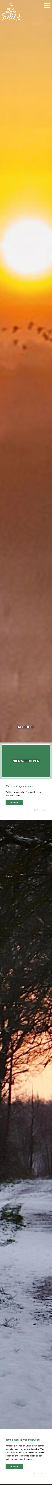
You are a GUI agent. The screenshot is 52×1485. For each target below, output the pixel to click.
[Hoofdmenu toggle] (47, 5)
